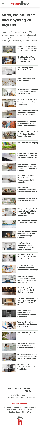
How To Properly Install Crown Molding (26, 79)
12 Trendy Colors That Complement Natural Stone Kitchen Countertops (27, 268)
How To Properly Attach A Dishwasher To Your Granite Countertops (27, 102)
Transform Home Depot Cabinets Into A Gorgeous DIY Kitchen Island (27, 324)
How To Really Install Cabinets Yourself (25, 69)
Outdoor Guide (14, 412)
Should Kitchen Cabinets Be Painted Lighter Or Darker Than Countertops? (27, 123)
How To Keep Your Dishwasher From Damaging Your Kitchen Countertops (26, 314)
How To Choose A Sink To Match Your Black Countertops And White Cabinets (26, 179)
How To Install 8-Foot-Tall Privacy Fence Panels (26, 334)
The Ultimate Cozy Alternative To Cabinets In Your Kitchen (27, 367)
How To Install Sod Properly (27, 143)
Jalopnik (16, 407)
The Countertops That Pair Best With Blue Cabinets (27, 222)
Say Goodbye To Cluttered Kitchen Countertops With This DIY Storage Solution (27, 356)
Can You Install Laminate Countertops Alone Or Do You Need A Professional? (27, 156)
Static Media (21, 395)
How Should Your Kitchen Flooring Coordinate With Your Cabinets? (27, 257)
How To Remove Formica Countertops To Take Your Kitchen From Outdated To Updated (27, 167)
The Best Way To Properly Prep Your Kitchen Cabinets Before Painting (27, 346)
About (9, 389)
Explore (31, 407)
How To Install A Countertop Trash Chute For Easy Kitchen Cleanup (27, 190)
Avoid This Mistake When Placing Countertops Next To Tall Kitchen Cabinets (27, 48)
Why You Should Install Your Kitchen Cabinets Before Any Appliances (27, 91)
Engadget (7, 407)
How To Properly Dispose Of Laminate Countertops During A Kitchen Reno (27, 113)
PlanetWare (26, 412)
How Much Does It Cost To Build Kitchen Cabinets (27, 199)
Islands (29, 410)
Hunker (22, 410)
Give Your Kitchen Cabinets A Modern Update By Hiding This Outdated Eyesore (25, 246)
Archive (17, 389)
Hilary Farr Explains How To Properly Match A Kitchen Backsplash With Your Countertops (27, 212)
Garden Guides (11, 410)
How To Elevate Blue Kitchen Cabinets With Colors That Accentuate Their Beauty (26, 279)
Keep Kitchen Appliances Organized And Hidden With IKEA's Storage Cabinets (27, 235)
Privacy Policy (28, 389)
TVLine (24, 407)
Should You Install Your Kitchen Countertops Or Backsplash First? (26, 59)
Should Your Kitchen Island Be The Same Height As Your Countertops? (27, 134)
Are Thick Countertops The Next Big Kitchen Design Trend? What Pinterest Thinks (27, 302)
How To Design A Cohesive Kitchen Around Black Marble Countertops (27, 290)
